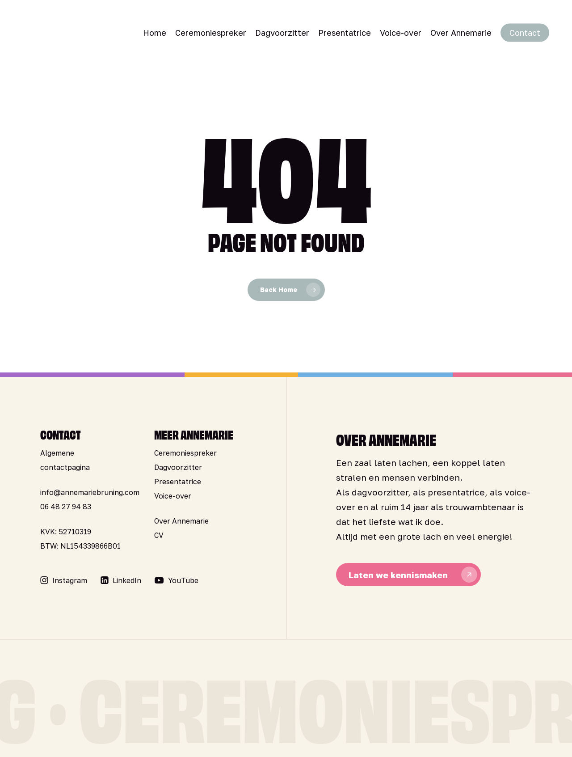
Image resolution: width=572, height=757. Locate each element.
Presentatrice (177, 481)
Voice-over (172, 495)
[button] (69, 580)
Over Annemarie (181, 520)
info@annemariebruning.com (89, 492)
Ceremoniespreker (185, 452)
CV (159, 535)
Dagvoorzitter (178, 467)
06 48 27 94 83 (65, 506)
